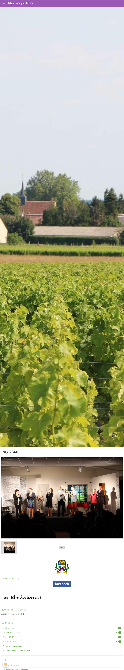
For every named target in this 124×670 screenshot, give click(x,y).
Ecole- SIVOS (62, 637)
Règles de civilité (62, 641)
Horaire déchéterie (11, 665)
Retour (62, 548)
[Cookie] (6, 664)
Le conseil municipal (62, 632)
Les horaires (62, 628)
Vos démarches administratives (16, 650)
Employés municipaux (12, 646)
